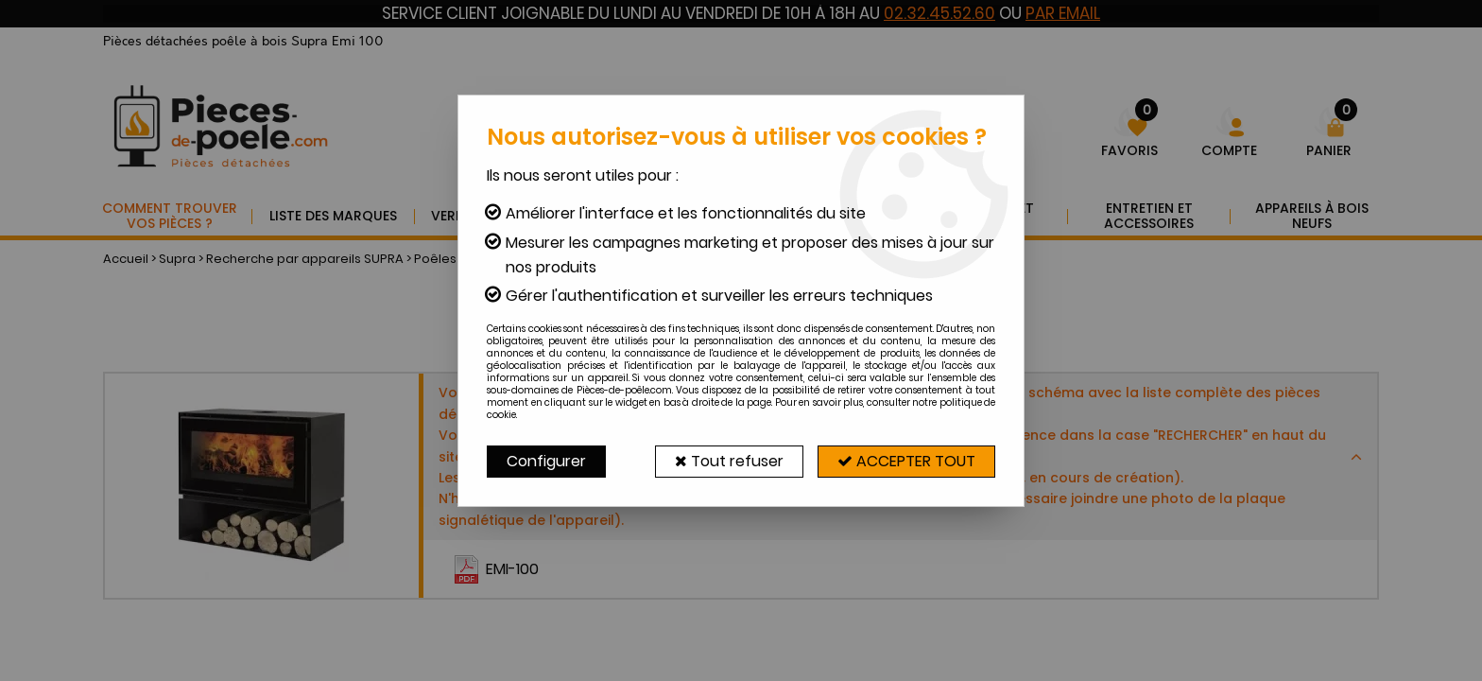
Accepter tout (906, 461)
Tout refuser (729, 461)
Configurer (546, 461)
